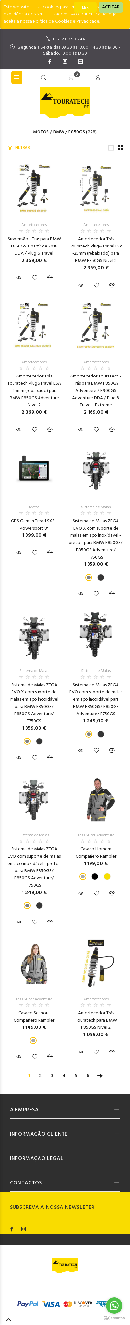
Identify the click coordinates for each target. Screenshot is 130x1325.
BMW (59, 132)
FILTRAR (22, 147)
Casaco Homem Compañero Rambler (96, 852)
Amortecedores (34, 225)
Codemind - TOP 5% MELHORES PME (68, 1290)
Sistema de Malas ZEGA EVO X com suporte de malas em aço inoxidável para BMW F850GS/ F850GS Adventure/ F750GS (34, 703)
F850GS (76, 132)
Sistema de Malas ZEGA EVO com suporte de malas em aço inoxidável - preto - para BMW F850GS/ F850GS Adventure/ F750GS (34, 867)
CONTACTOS (26, 1183)
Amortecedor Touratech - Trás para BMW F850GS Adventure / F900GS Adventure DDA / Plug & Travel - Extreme (95, 391)
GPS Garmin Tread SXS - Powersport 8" (34, 524)
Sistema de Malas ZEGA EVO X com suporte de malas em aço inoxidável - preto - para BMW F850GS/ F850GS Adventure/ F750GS (96, 539)
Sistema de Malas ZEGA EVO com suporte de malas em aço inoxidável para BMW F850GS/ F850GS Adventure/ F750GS (95, 699)
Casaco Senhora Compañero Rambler (34, 1016)
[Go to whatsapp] (114, 1305)
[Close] (111, 7)
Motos (41, 132)
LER (85, 7)
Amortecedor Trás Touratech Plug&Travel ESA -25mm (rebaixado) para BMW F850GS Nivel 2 (96, 250)
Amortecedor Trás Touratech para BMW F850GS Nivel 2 (96, 1020)
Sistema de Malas (96, 507)
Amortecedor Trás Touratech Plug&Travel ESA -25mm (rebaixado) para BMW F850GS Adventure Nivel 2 (34, 391)
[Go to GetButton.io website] (114, 1318)
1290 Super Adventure (96, 835)
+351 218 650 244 (68, 39)
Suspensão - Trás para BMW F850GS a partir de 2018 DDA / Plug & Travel (34, 246)
